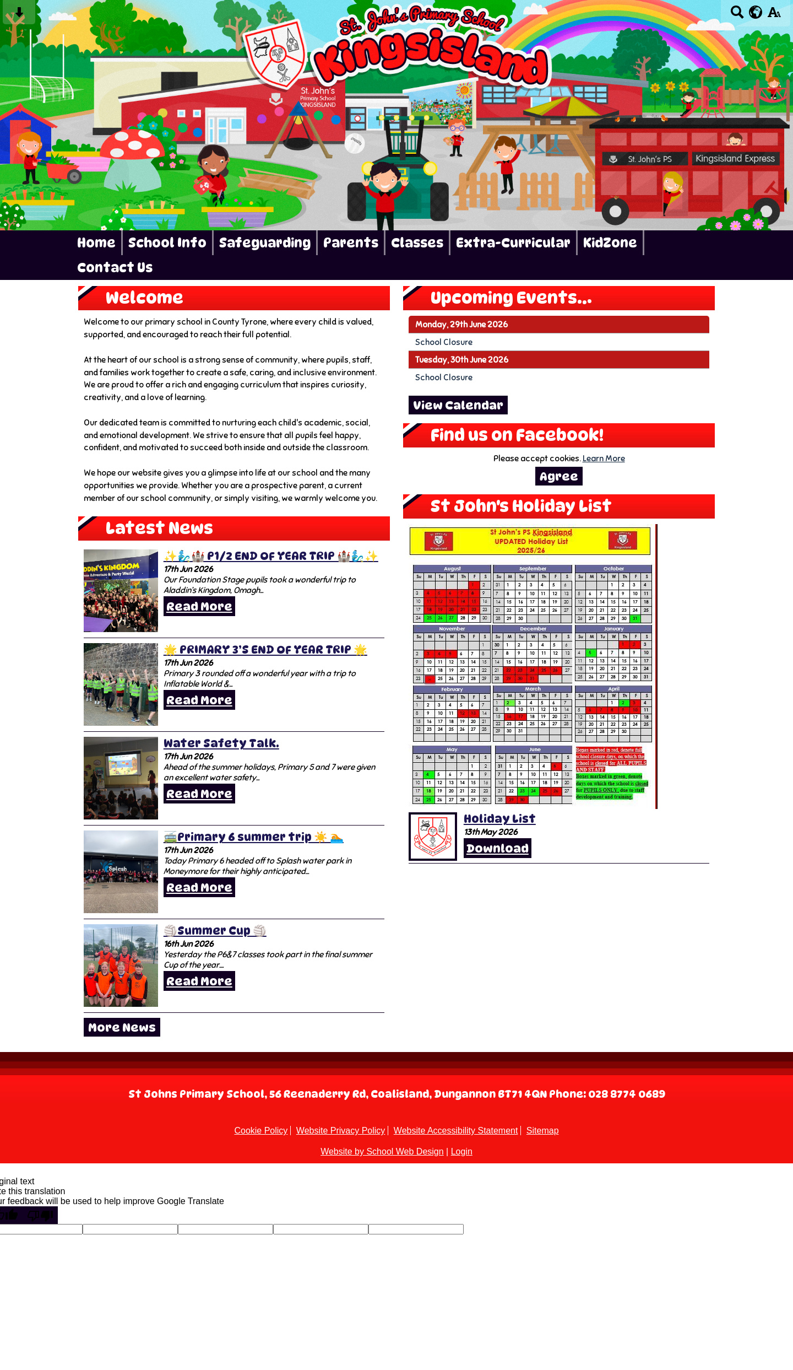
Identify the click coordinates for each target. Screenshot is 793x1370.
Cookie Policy (260, 1130)
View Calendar (458, 405)
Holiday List (500, 819)
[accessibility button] (774, 15)
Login (461, 1151)
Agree (559, 476)
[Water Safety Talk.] (121, 778)
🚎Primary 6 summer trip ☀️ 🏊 (254, 837)
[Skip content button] (19, 15)
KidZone (610, 242)
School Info (167, 242)
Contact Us (115, 267)
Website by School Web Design (382, 1151)
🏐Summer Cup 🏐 (215, 930)
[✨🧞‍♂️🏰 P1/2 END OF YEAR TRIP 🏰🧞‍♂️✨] (121, 590)
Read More (199, 606)
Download (497, 848)
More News (122, 1027)
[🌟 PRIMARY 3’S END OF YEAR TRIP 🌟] (121, 684)
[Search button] (737, 15)
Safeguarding (265, 242)
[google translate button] (756, 12)
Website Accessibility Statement (456, 1130)
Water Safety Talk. (221, 743)
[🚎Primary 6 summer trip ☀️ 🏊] (121, 871)
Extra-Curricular (513, 242)
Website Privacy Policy (340, 1130)
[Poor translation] (40, 1215)
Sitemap (542, 1130)
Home (96, 242)
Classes (417, 242)
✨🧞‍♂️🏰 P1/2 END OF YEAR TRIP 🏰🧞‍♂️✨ (271, 556)
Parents (350, 242)
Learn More (604, 458)
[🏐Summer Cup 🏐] (121, 965)
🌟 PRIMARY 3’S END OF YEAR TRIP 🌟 (265, 649)
